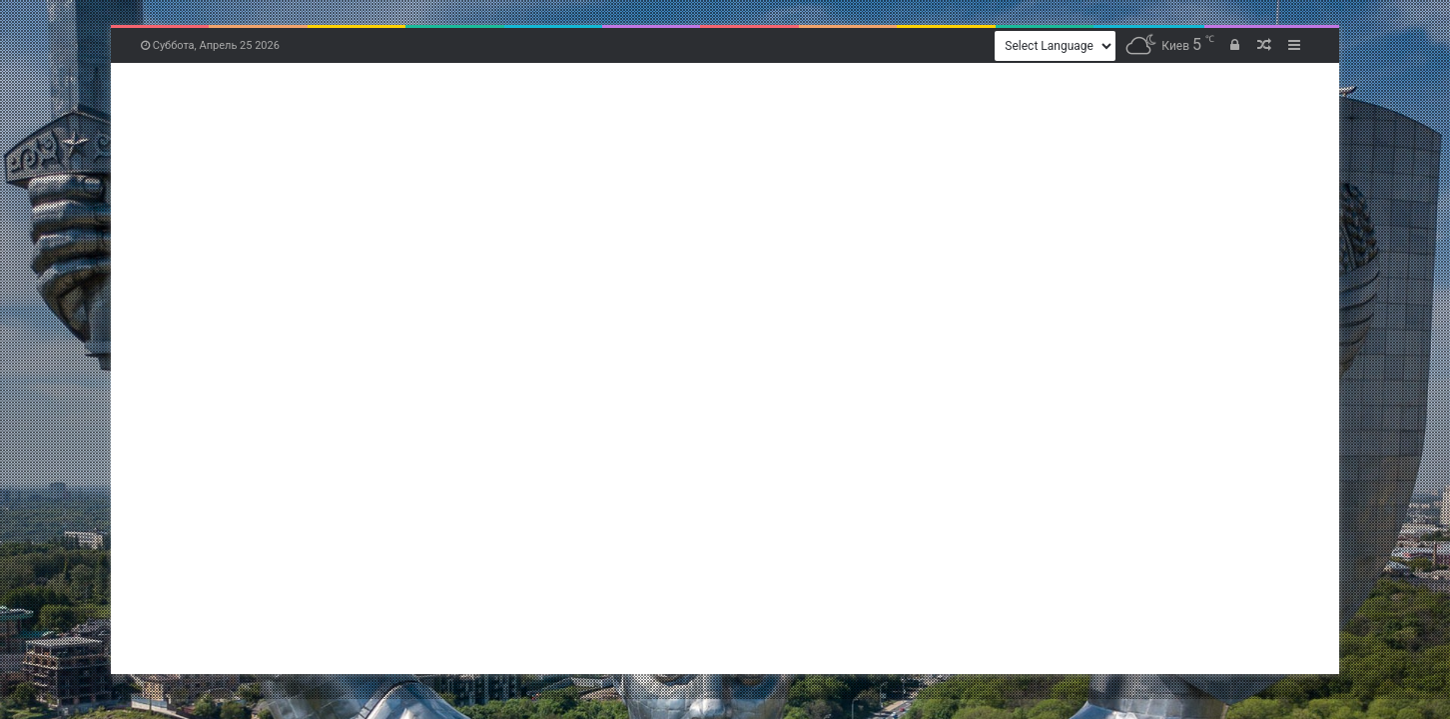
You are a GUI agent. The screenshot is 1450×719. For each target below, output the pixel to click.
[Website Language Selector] (1055, 46)
